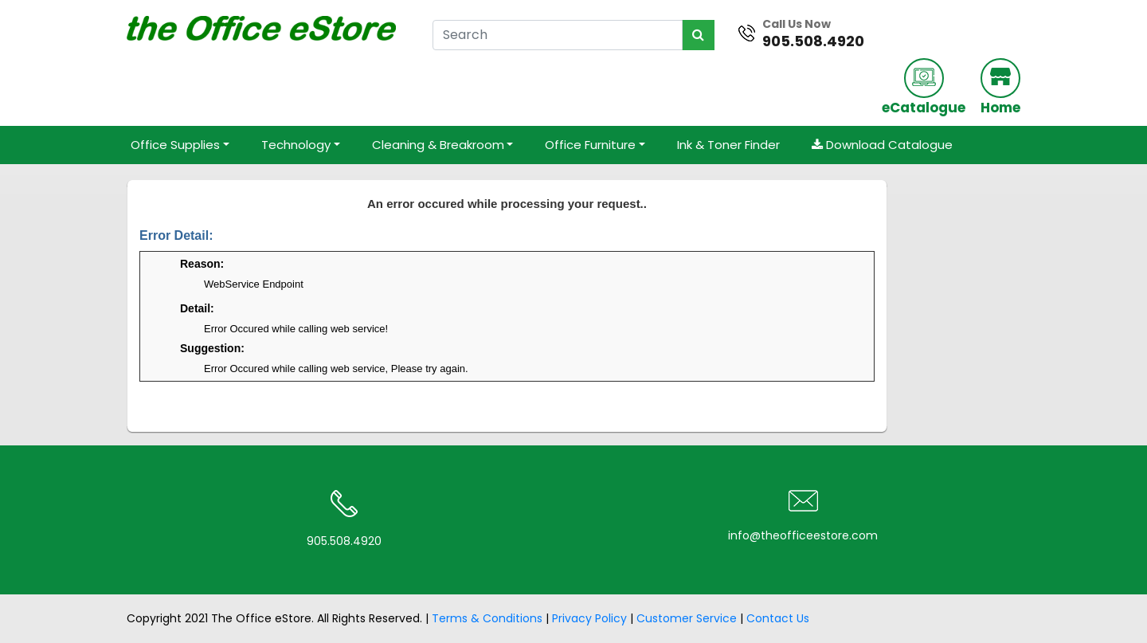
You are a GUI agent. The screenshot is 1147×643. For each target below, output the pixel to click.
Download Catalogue (882, 144)
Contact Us (777, 618)
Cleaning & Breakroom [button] (438, 144)
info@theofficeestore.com (803, 535)
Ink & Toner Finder (728, 144)
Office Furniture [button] (590, 144)
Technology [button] (296, 144)
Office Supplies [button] (175, 144)
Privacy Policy (589, 618)
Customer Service (686, 618)
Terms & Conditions (487, 618)
